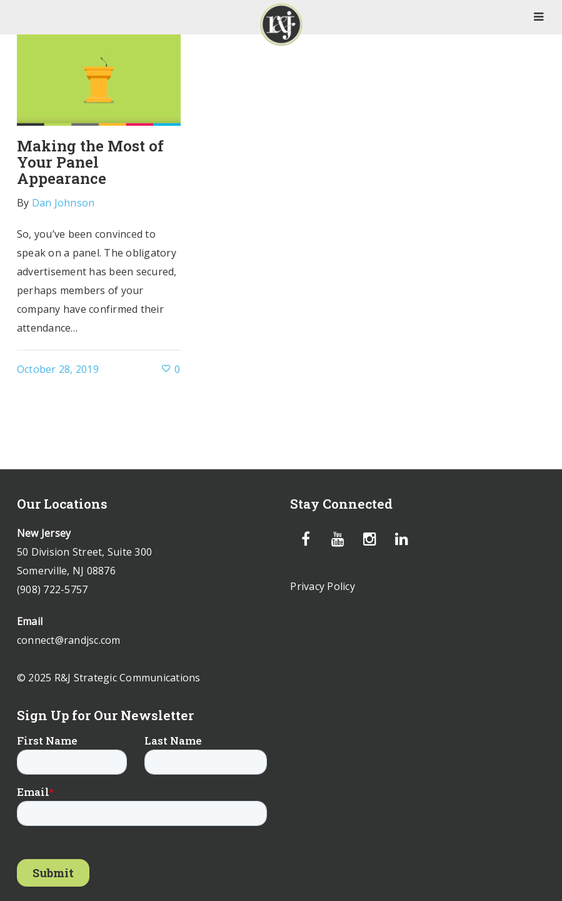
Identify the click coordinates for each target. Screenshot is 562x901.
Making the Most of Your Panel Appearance (90, 162)
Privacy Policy (322, 586)
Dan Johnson (63, 203)
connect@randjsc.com (69, 640)
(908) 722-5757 (52, 589)
